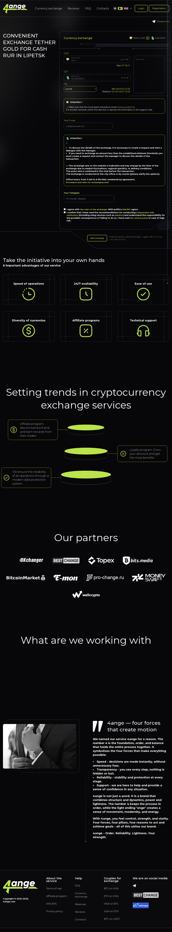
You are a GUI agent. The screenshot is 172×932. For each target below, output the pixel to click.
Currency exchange (48, 8)
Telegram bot (160, 21)
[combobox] (80, 89)
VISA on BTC (112, 905)
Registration (159, 8)
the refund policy (143, 218)
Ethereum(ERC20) (127, 107)
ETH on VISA (112, 897)
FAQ (88, 8)
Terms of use (55, 889)
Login (141, 8)
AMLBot (119, 215)
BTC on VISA (112, 889)
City (66, 84)
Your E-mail (69, 120)
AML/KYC (129, 209)
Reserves (81, 906)
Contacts (103, 8)
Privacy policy (55, 917)
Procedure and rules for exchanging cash (88, 182)
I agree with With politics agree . (102, 209)
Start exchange (98, 238)
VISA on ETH (112, 913)
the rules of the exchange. (95, 209)
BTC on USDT (113, 922)
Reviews (73, 8)
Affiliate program (52, 899)
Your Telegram (71, 193)
